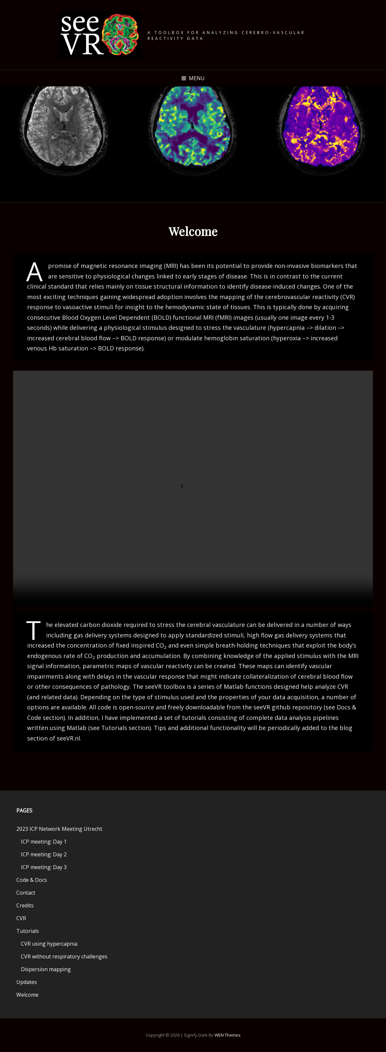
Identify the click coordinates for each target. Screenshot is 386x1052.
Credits (25, 905)
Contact (25, 892)
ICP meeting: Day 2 (44, 854)
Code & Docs (31, 879)
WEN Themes (228, 1035)
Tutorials (27, 931)
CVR (21, 918)
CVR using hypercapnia (49, 943)
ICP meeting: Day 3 (44, 867)
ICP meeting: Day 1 (44, 841)
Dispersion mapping (46, 969)
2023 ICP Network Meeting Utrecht (59, 828)
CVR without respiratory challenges (64, 956)
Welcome (27, 994)
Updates (26, 982)
